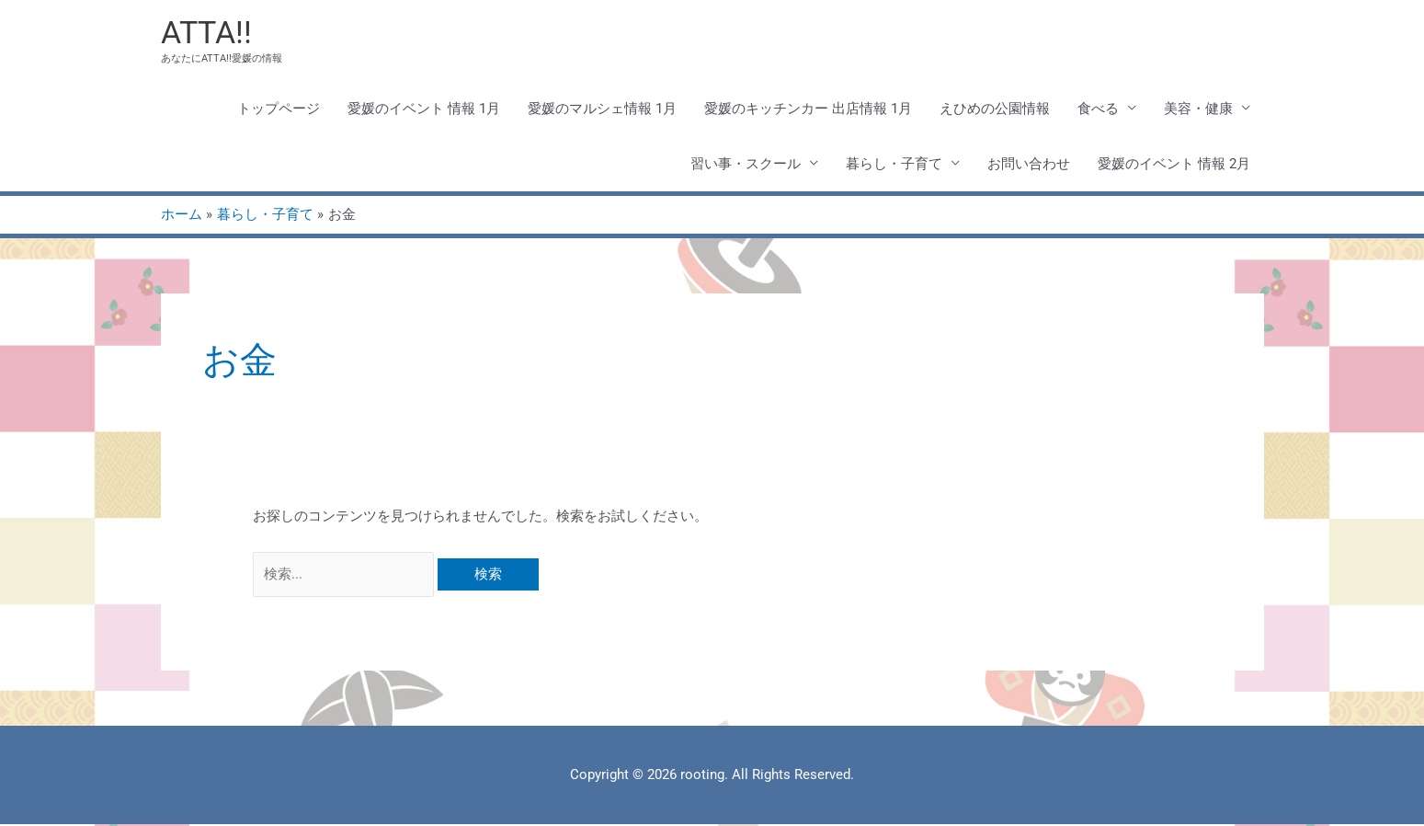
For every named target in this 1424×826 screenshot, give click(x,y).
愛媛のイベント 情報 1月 (423, 109)
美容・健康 (1198, 109)
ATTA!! (208, 33)
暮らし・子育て (894, 164)
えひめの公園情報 (995, 109)
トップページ (278, 109)
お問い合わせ (1028, 164)
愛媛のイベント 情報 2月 (1174, 164)
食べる (1098, 109)
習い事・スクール (745, 164)
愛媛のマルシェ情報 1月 (602, 109)
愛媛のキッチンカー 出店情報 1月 (808, 109)
